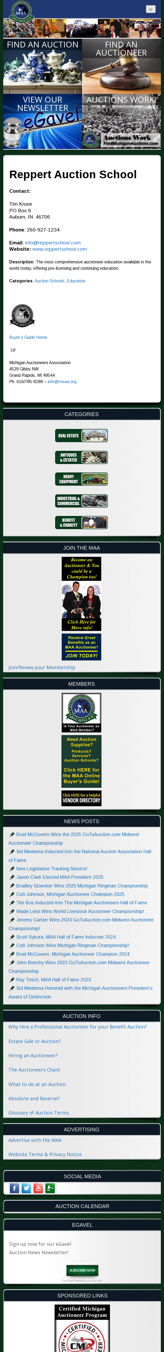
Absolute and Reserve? (34, 1098)
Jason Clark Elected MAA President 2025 (59, 877)
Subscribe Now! (82, 1270)
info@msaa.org (62, 381)
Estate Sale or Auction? (34, 1041)
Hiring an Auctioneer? (32, 1055)
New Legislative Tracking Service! (51, 868)
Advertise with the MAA (34, 1140)
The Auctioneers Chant (34, 1069)
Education (76, 281)
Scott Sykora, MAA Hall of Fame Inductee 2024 (65, 937)
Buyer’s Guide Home (28, 337)
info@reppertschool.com (53, 242)
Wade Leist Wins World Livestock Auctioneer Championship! (80, 911)
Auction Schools (49, 281)
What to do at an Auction (37, 1084)
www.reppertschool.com (59, 249)
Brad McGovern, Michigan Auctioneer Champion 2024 (72, 954)
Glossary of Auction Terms (38, 1112)
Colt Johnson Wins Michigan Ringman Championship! (72, 945)
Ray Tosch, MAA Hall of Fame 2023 (53, 979)
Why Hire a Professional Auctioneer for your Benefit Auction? (77, 1026)
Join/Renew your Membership (41, 667)
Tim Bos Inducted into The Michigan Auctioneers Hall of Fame (81, 902)
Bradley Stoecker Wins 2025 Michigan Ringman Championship (82, 886)
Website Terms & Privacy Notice (45, 1154)
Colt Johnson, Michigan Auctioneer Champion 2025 (70, 894)
